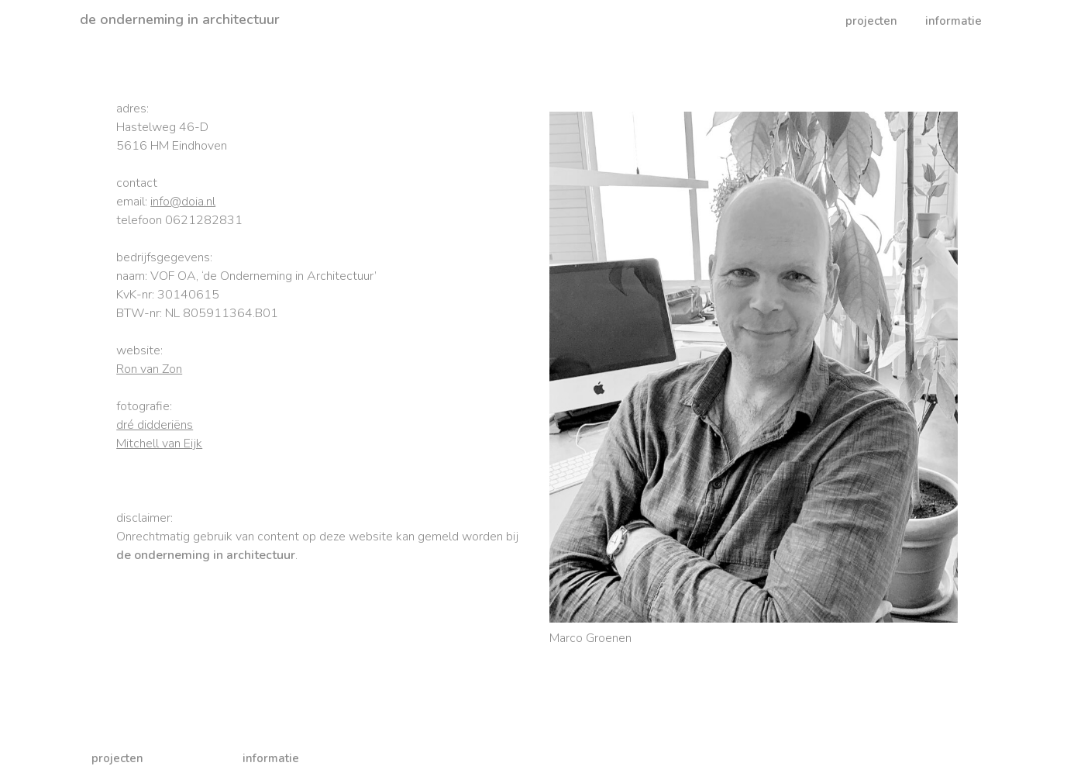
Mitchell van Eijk (159, 443)
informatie (953, 21)
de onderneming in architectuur (180, 19)
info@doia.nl (182, 201)
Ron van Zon (149, 369)
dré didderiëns (154, 424)
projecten (871, 21)
